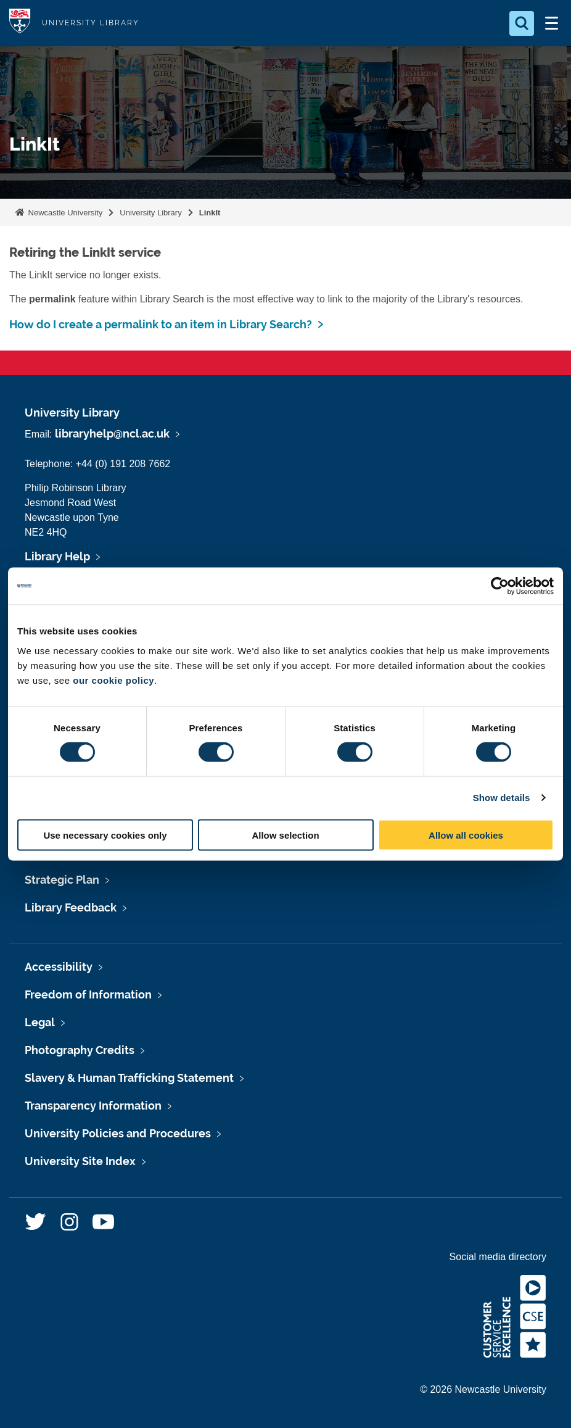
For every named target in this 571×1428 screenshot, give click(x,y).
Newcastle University (64, 212)
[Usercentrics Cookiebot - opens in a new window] (500, 586)
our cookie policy (113, 680)
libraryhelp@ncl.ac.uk (112, 433)
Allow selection (285, 834)
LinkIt (210, 212)
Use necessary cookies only (104, 834)
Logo (19, 23)
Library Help (57, 556)
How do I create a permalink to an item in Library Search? (160, 324)
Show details (501, 797)
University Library (150, 212)
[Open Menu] (551, 23)
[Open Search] (521, 23)
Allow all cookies (466, 834)
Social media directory (498, 1257)
